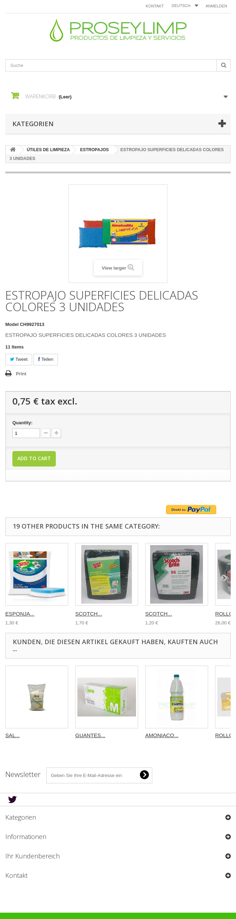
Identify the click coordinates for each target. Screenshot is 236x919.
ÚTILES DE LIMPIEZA (48, 149)
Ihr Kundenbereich (32, 856)
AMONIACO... (161, 735)
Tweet (19, 359)
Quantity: (22, 422)
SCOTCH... (88, 614)
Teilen (45, 359)
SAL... (12, 735)
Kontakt (155, 6)
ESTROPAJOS (94, 149)
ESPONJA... (20, 614)
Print (21, 373)
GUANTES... (90, 735)
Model (12, 324)
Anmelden (216, 6)
